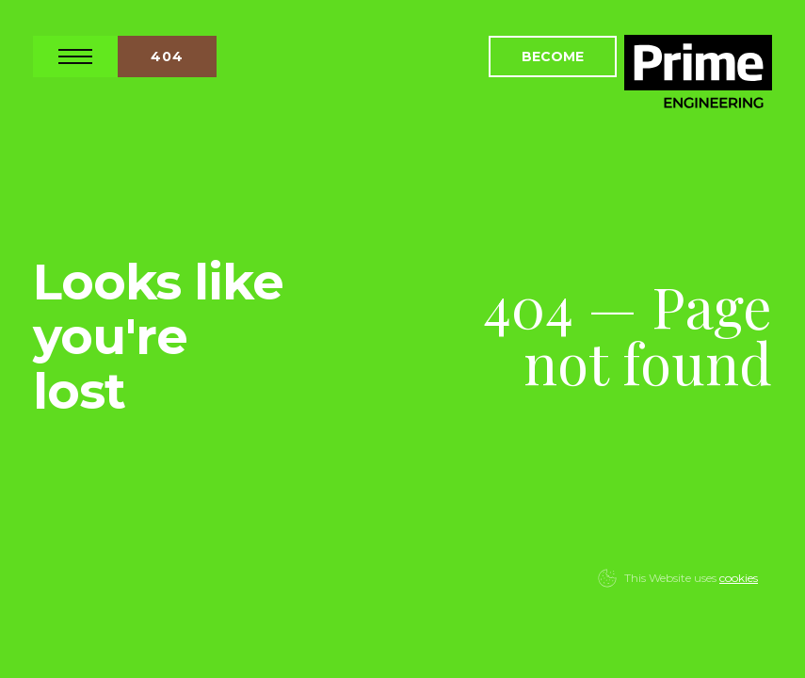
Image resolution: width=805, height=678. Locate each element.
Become (553, 56)
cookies (738, 578)
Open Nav (75, 56)
